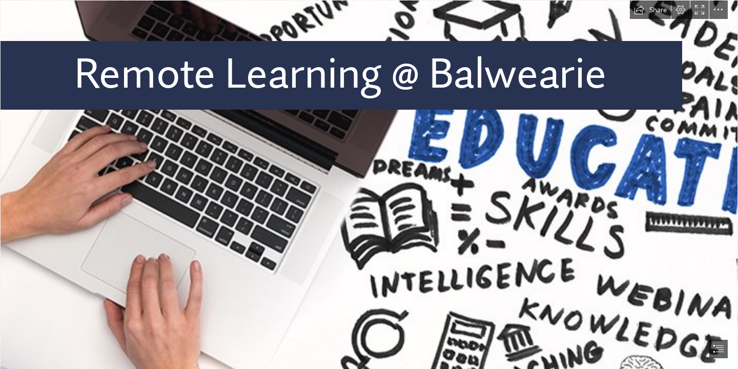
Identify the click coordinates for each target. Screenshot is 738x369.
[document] (369, 184)
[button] (650, 10)
